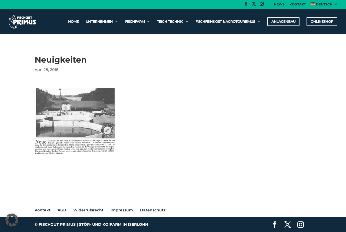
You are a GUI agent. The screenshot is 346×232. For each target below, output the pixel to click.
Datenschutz (152, 210)
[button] (12, 220)
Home (73, 22)
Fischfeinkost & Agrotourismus (225, 22)
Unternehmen (99, 22)
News (279, 4)
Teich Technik (170, 22)
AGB (62, 210)
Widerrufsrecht (88, 210)
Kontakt (298, 4)
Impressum (122, 210)
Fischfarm (135, 22)
